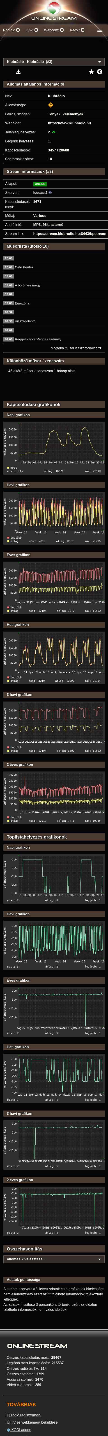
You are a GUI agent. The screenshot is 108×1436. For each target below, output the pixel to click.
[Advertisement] (54, 49)
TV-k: (31, 30)
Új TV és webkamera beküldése (32, 1422)
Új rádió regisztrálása (24, 1415)
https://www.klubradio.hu (69, 123)
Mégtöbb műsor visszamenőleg (76, 348)
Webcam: (54, 30)
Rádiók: (11, 30)
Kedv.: (77, 30)
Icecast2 (40, 193)
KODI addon (19, 1430)
